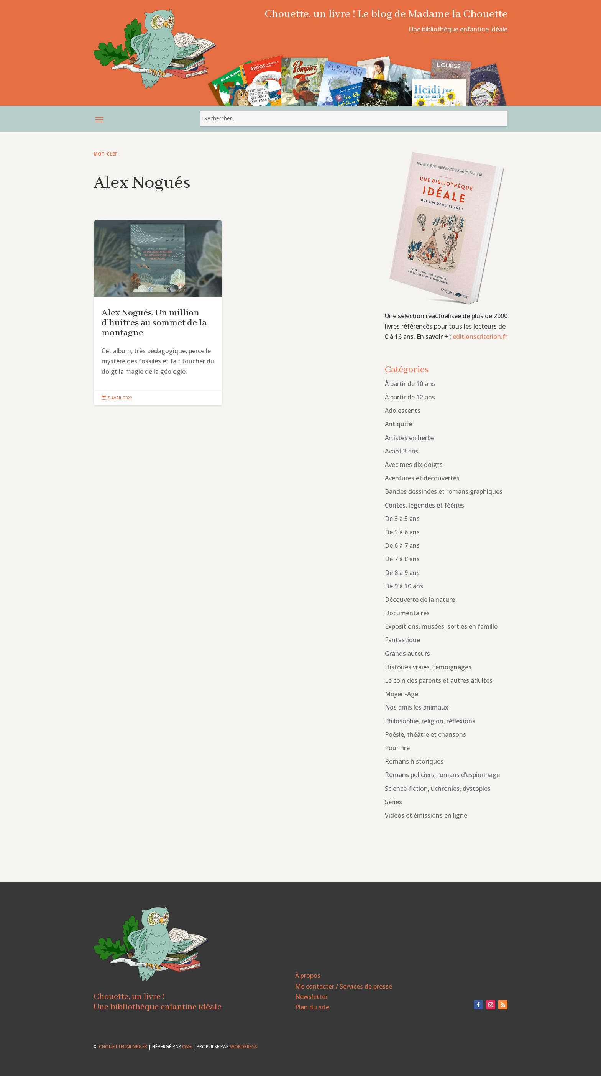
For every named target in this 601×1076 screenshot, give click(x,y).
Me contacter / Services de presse (343, 986)
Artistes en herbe (409, 438)
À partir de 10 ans (410, 383)
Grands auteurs (407, 653)
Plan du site (312, 1007)
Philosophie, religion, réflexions (430, 721)
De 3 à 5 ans (402, 518)
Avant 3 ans (402, 451)
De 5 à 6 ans (402, 532)
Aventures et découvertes (422, 478)
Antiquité (398, 424)
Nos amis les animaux (416, 707)
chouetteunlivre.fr (123, 1046)
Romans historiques (414, 761)
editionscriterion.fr (480, 336)
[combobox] (353, 118)
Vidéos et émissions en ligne (426, 815)
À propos (307, 975)
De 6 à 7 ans (402, 545)
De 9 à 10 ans (404, 586)
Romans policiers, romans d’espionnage (442, 774)
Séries (393, 802)
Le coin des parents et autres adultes (439, 680)
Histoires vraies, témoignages (428, 667)
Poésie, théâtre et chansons (425, 734)
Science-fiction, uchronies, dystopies (438, 788)
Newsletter (311, 996)
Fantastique (402, 640)
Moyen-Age (401, 694)
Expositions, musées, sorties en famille (441, 626)
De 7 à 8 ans (402, 559)
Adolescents (402, 410)
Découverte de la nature (420, 599)
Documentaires (407, 613)
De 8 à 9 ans (402, 572)
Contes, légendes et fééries (424, 505)
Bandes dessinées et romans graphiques (443, 491)
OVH (187, 1046)
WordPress (243, 1046)
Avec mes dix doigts (414, 464)
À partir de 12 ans (410, 397)
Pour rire (397, 748)
